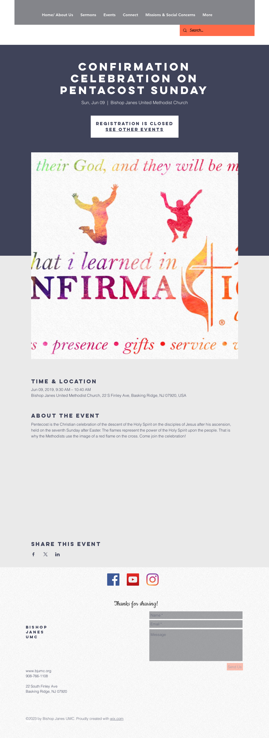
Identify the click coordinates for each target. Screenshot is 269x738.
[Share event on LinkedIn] (57, 554)
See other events (134, 129)
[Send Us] (235, 666)
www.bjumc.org (38, 670)
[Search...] (217, 30)
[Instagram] (152, 579)
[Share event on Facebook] (33, 554)
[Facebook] (113, 579)
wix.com (117, 718)
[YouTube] (133, 579)
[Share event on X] (45, 554)
